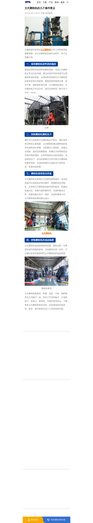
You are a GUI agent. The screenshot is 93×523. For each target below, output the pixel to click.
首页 (39, 2)
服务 (63, 2)
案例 (57, 2)
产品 (51, 2)
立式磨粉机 (46, 50)
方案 (45, 2)
